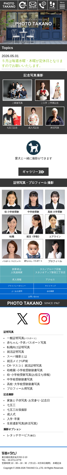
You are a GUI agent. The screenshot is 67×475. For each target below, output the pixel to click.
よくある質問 (16, 291)
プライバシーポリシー (17, 286)
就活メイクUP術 (17, 361)
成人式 (11, 414)
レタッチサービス (21, 435)
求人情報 (16, 279)
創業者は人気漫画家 (17, 271)
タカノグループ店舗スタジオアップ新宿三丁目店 (50, 271)
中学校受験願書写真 (20, 379)
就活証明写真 (15, 351)
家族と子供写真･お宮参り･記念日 (28, 400)
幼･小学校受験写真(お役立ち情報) (28, 374)
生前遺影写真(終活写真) (22, 423)
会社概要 (50, 291)
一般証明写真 (21, 338)
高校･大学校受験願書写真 (23, 384)
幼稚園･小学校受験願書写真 (25, 370)
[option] (33, 27)
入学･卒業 (13, 418)
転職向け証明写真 (18, 347)
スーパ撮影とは (17, 356)
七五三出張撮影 (17, 409)
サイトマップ (50, 286)
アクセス (50, 279)
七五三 (11, 405)
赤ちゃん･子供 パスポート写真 (26, 342)
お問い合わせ (33, 297)
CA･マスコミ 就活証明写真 (24, 365)
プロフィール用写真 (20, 388)
